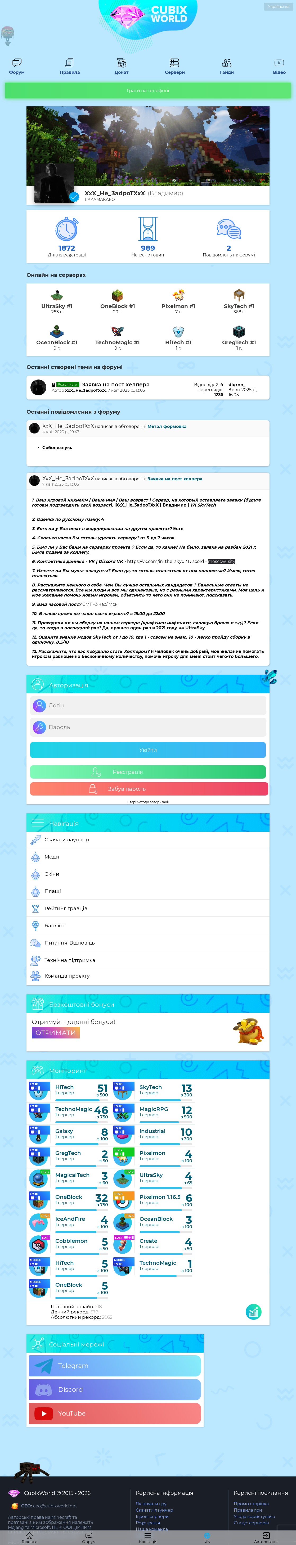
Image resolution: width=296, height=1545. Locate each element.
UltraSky (151, 1175)
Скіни (44, 874)
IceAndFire (70, 1219)
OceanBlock (156, 1219)
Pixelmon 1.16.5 (160, 1197)
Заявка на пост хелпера (116, 384)
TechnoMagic (73, 1109)
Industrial (152, 1131)
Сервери (174, 70)
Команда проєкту (60, 976)
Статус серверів (251, 1522)
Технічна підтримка (62, 961)
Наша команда (152, 1529)
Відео (279, 70)
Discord (58, 1390)
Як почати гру (151, 1503)
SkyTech (151, 1087)
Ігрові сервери (152, 1516)
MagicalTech (72, 1175)
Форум (16, 70)
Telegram (61, 1366)
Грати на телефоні (148, 90)
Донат (121, 70)
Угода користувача (254, 1516)
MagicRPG (154, 1109)
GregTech (68, 1153)
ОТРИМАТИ (55, 1033)
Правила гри (248, 1510)
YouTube (60, 1413)
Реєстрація (117, 772)
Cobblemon (71, 1241)
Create (148, 1241)
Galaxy (64, 1131)
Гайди (227, 70)
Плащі (45, 892)
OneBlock (68, 1197)
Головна (29, 1538)
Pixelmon (152, 1153)
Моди (44, 857)
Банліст (47, 926)
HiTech (64, 1087)
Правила (69, 70)
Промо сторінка (251, 1503)
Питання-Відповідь (62, 943)
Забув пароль (117, 789)
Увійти (148, 750)
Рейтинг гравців (58, 909)
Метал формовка (167, 426)
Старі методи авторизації (148, 802)
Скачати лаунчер (59, 840)
